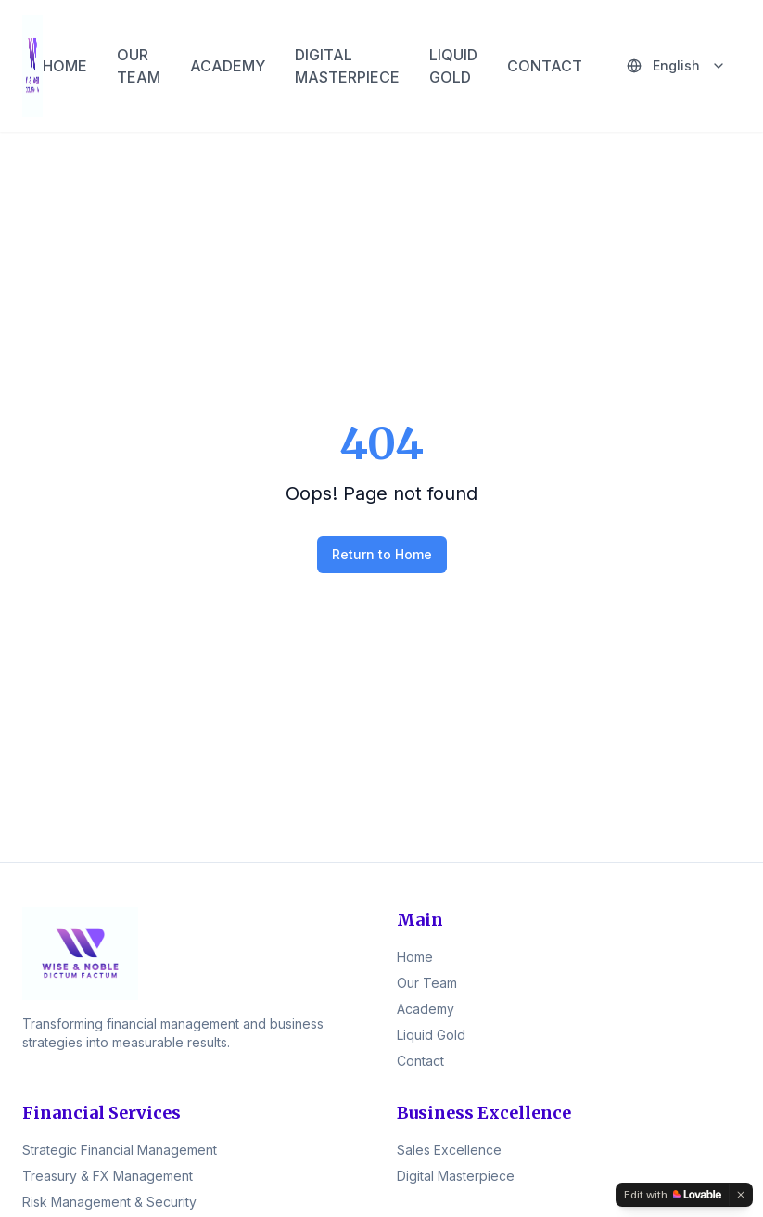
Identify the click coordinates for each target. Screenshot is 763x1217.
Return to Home (382, 554)
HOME (65, 66)
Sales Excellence (449, 1150)
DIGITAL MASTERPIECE (347, 65)
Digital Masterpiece (456, 1176)
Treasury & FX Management (107, 1176)
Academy (425, 1009)
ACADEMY (227, 66)
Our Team (427, 983)
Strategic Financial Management (119, 1150)
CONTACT (544, 66)
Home (415, 957)
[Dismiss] (741, 1195)
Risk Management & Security (109, 1202)
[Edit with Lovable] (673, 1195)
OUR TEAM (138, 65)
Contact (420, 1061)
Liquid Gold (431, 1035)
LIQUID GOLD (453, 65)
